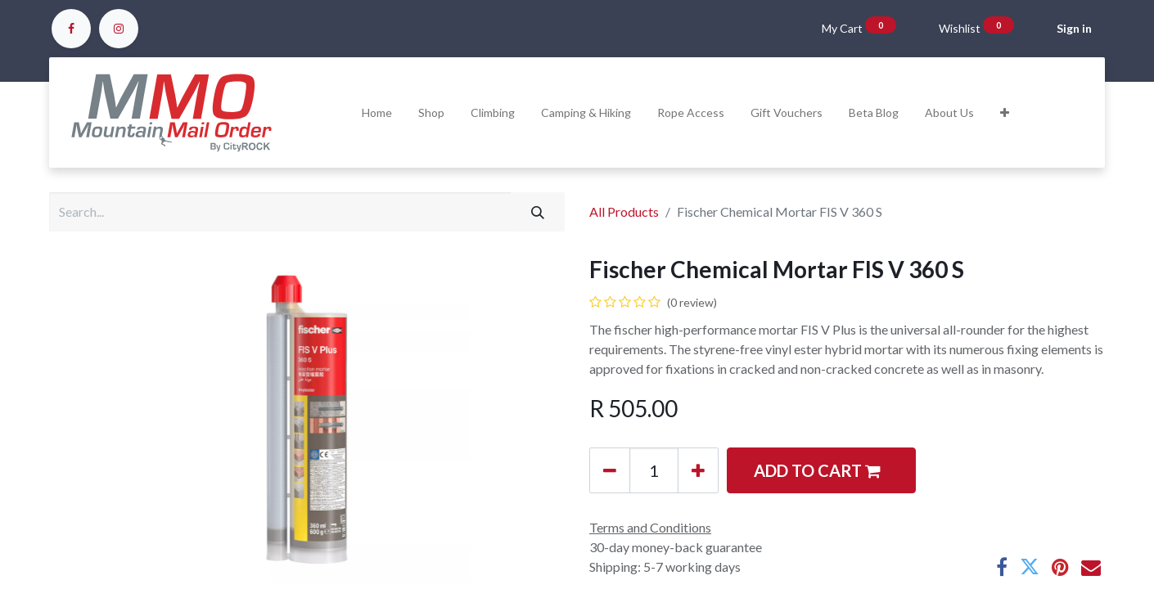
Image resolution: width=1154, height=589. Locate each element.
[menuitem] (377, 112)
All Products (624, 211)
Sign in (1074, 28)
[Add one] (698, 470)
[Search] (538, 212)
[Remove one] (609, 470)
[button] (1004, 112)
